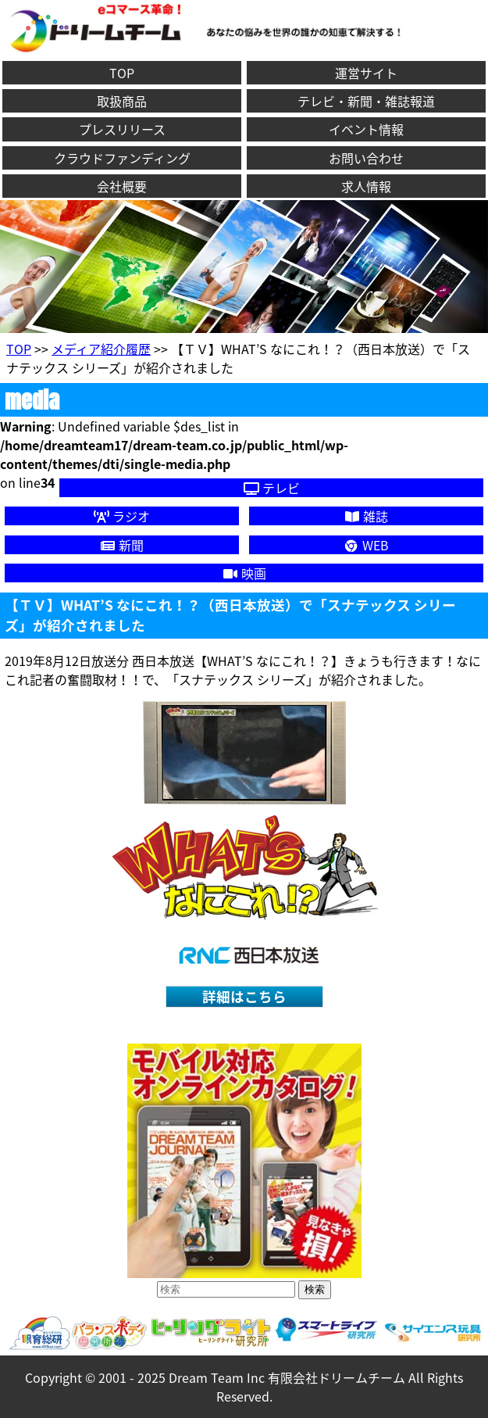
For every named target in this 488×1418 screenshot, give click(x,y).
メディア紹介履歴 (101, 348)
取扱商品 (122, 100)
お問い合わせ (366, 158)
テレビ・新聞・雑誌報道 (366, 100)
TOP (121, 72)
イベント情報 (366, 129)
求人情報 (366, 186)
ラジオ (122, 516)
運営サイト (366, 72)
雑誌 (366, 516)
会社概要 (122, 186)
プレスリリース (122, 129)
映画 (244, 573)
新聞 (122, 544)
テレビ (272, 487)
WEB (366, 544)
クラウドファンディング (122, 158)
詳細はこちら (244, 997)
